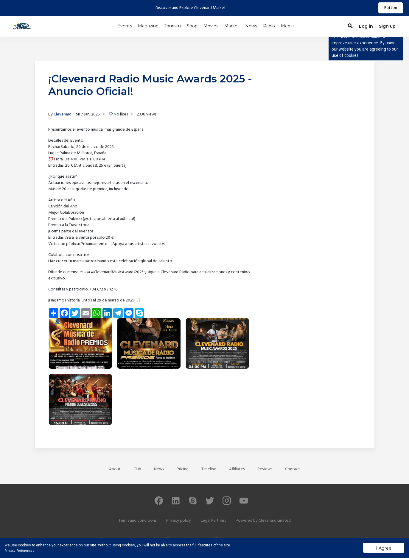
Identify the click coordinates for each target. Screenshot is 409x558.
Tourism (172, 26)
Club (137, 469)
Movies (210, 26)
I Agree (383, 548)
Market (231, 26)
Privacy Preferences (19, 551)
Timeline (208, 469)
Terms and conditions (137, 520)
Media (287, 26)
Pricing (183, 469)
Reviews (264, 469)
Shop (192, 26)
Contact (292, 469)
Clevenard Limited (275, 520)
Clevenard (62, 114)
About (115, 469)
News (251, 26)
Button (390, 7)
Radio (269, 26)
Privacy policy (178, 520)
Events (124, 26)
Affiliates (237, 469)
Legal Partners (213, 520)
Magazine (148, 26)
